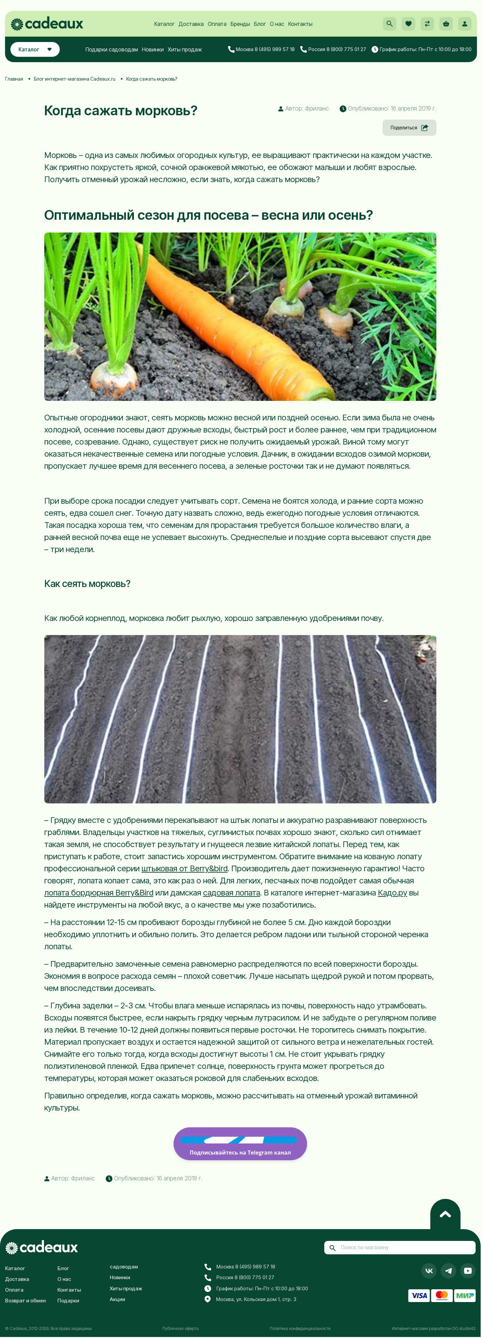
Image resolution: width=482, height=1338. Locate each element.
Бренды (240, 23)
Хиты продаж (185, 49)
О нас (277, 23)
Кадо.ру (392, 892)
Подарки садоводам (112, 49)
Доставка (191, 23)
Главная (14, 79)
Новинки (153, 49)
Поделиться (409, 127)
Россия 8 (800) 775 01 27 (333, 49)
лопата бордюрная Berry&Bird (98, 892)
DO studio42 (464, 1328)
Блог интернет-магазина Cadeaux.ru (74, 79)
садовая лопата (231, 892)
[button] (389, 24)
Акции (117, 1299)
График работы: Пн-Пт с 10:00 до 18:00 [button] (422, 49)
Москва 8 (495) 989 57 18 (261, 49)
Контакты (300, 23)
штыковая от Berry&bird (185, 868)
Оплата (217, 23)
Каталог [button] (35, 49)
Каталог (164, 23)
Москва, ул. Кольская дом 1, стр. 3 (250, 1299)
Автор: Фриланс (303, 108)
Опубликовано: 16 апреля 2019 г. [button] (388, 108)
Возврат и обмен (25, 1300)
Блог (260, 23)
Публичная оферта (180, 1328)
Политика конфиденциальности (300, 1328)
